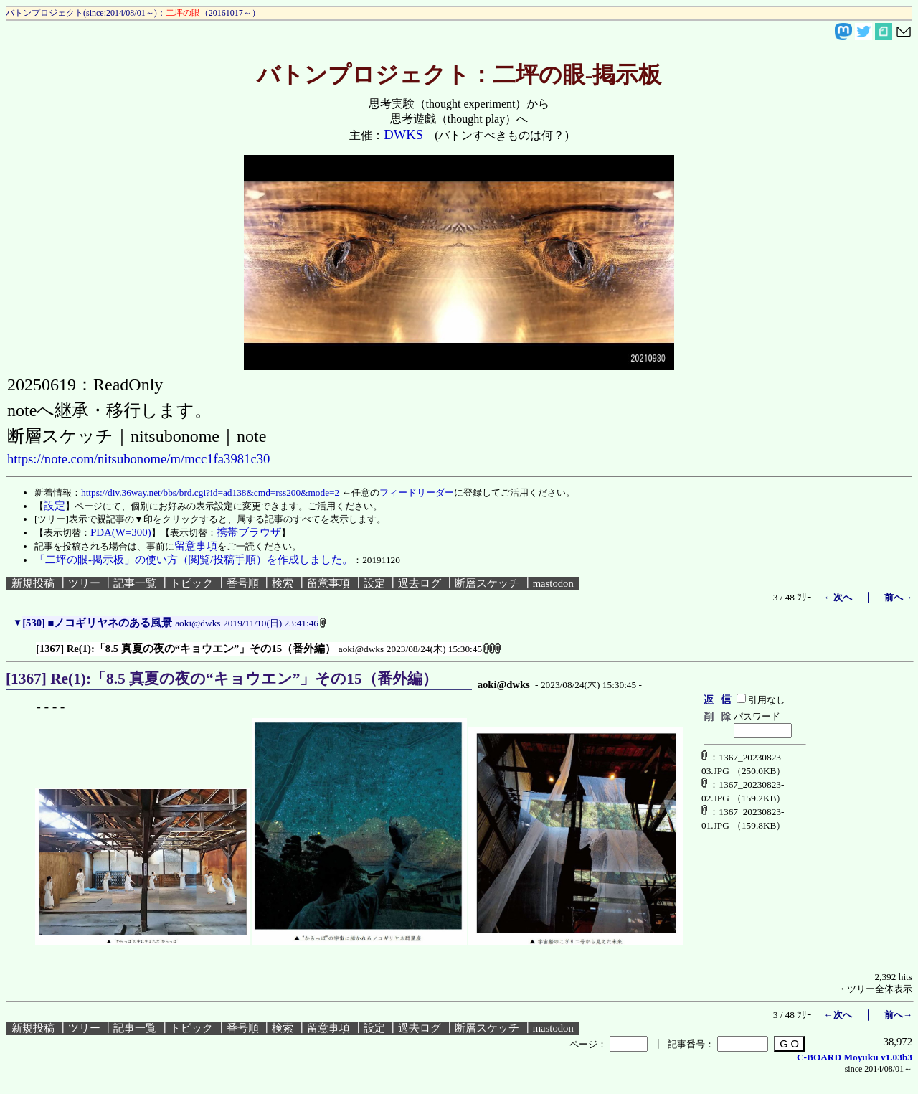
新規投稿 (33, 583)
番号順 (243, 583)
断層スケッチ (487, 583)
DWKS (403, 134)
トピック (191, 583)
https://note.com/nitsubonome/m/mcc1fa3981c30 (138, 458)
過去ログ (419, 583)
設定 (374, 583)
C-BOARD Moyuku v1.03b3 (854, 1057)
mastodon (553, 583)
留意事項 (328, 583)
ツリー (84, 583)
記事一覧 (134, 583)
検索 (282, 583)
